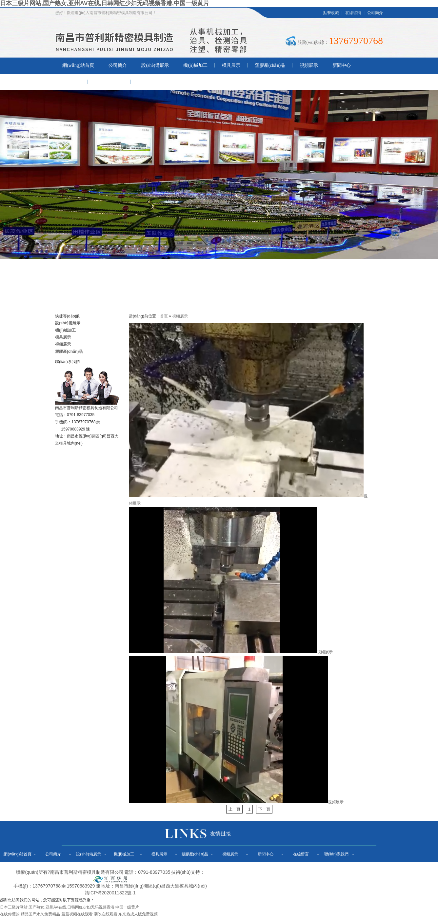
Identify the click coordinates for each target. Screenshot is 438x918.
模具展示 (231, 65)
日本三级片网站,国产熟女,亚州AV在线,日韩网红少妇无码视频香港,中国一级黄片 (104, 3)
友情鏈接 (220, 833)
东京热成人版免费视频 (138, 914)
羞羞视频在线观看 (77, 914)
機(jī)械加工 (195, 65)
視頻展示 (309, 65)
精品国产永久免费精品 (40, 914)
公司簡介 (375, 12)
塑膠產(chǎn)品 (270, 65)
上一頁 (234, 809)
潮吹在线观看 (105, 914)
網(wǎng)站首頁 (78, 65)
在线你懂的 (10, 914)
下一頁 (264, 809)
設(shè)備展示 (155, 65)
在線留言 (71, 81)
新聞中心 (341, 65)
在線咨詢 (353, 12)
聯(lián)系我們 (109, 81)
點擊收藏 (331, 12)
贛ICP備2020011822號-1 (110, 892)
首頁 (164, 316)
